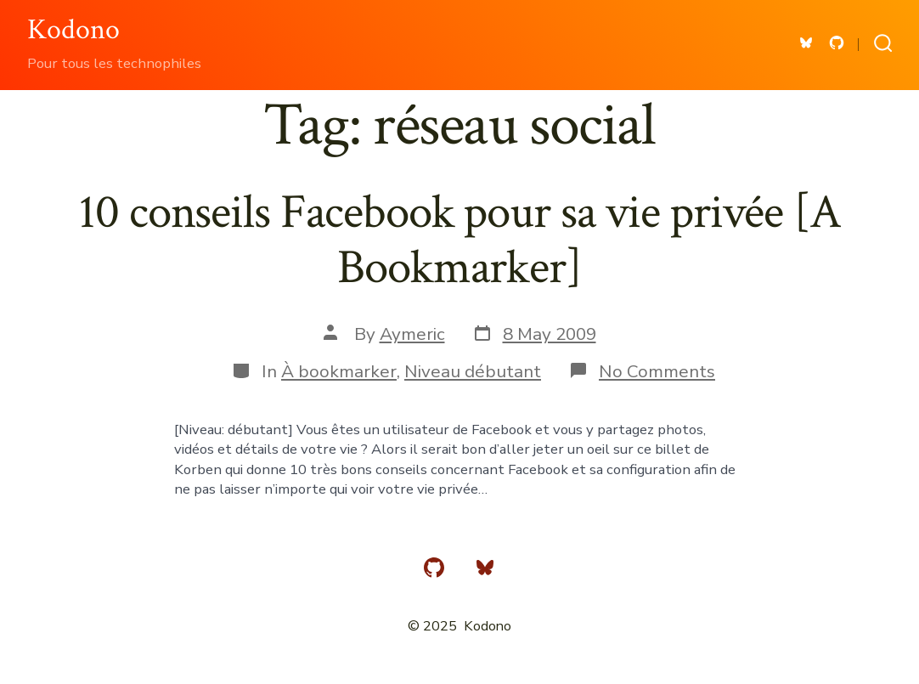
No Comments (657, 371)
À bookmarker (339, 371)
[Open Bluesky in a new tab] (806, 43)
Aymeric (412, 334)
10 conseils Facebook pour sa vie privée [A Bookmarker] (459, 240)
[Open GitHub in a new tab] (836, 43)
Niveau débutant (472, 371)
